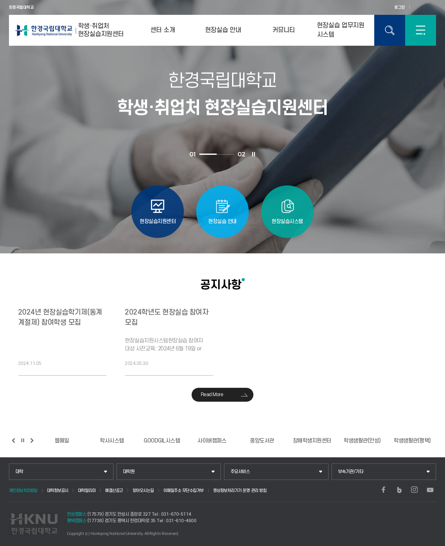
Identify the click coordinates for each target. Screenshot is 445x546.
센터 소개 (162, 30)
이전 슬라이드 (13, 440)
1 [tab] (208, 154)
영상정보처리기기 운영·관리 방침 (240, 490)
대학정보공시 (57, 490)
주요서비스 (240, 471)
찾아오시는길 (143, 490)
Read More (212, 394)
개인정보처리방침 (23, 490)
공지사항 (221, 284)
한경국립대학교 (21, 7)
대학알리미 (87, 490)
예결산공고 (114, 490)
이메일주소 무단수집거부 (183, 490)
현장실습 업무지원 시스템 (341, 30)
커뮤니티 (283, 30)
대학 (19, 471)
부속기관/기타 (350, 471)
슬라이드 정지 (253, 154)
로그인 (399, 7)
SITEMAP (420, 30)
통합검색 (389, 30)
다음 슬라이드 (32, 440)
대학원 (129, 471)
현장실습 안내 (223, 30)
